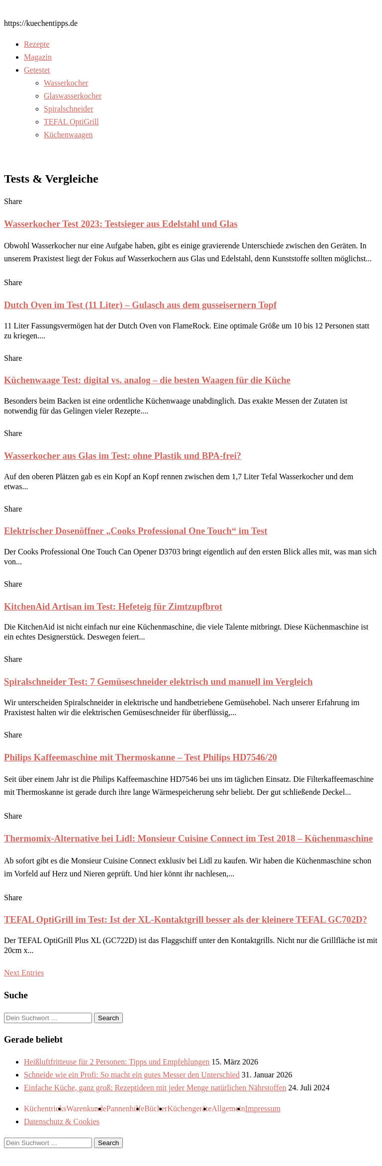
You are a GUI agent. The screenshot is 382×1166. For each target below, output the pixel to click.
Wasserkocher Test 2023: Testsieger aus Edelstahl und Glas (121, 223)
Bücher (155, 1108)
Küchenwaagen (68, 134)
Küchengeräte (189, 1108)
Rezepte (37, 44)
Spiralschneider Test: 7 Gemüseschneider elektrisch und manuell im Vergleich (158, 681)
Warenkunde (86, 1108)
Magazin (38, 57)
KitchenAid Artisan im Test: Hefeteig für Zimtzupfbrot (113, 606)
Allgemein (228, 1108)
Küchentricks (45, 1108)
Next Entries (24, 972)
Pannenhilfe (125, 1108)
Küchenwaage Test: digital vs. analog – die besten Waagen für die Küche (147, 380)
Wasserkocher (66, 83)
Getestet (37, 70)
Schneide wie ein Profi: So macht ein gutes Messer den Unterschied (132, 1074)
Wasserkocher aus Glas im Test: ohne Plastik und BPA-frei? (122, 455)
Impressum (263, 1108)
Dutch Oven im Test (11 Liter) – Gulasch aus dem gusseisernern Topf (140, 305)
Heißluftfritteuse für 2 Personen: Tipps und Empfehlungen (116, 1062)
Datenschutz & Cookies (61, 1121)
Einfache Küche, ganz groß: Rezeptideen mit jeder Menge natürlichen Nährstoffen (155, 1087)
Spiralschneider (69, 109)
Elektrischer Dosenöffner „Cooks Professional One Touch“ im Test (135, 531)
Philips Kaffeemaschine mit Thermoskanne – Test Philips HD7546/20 (140, 757)
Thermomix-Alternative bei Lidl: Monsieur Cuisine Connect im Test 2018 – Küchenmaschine (188, 838)
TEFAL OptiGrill (71, 121)
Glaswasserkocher (72, 96)
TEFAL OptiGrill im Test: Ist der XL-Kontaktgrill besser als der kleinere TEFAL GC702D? (185, 919)
